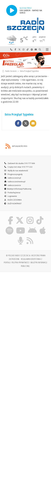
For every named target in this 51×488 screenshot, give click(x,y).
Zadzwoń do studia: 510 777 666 (19, 163)
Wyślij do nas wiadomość (36, 49)
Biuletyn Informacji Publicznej (17, 189)
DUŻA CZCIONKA (12, 200)
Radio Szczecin (9, 71)
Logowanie (10, 196)
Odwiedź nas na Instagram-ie (23, 49)
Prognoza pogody (13, 174)
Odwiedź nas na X (19, 49)
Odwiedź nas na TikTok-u (28, 49)
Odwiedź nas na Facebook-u (15, 49)
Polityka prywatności (21, 262)
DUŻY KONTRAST (12, 203)
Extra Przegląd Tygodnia (29, 71)
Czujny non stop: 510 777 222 (18, 167)
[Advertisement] (25, 301)
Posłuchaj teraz (12, 192)
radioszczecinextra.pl (14, 181)
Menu (47, 49)
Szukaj (40, 49)
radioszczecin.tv (12, 185)
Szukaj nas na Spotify (32, 49)
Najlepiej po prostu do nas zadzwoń (11, 49)
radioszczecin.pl (12, 178)
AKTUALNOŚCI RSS (16, 146)
